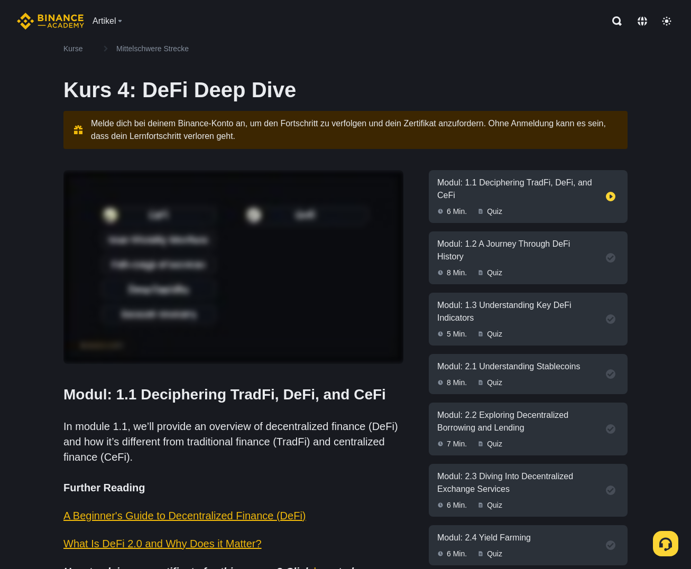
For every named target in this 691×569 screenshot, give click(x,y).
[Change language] (642, 21)
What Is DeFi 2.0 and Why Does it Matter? (162, 543)
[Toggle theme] (666, 21)
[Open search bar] (613, 21)
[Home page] (50, 21)
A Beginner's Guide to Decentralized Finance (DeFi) (184, 515)
